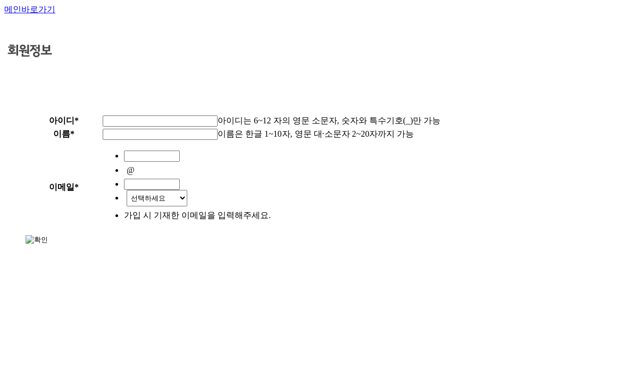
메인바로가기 (29, 9)
